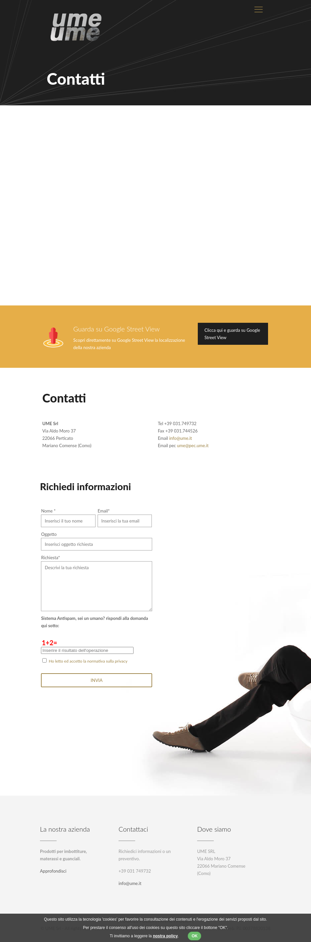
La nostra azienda (65, 829)
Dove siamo (214, 829)
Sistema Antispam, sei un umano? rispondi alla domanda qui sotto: (94, 622)
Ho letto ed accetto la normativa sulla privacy (88, 661)
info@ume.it (180, 438)
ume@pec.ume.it (193, 445)
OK (194, 936)
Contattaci (133, 829)
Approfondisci (53, 871)
